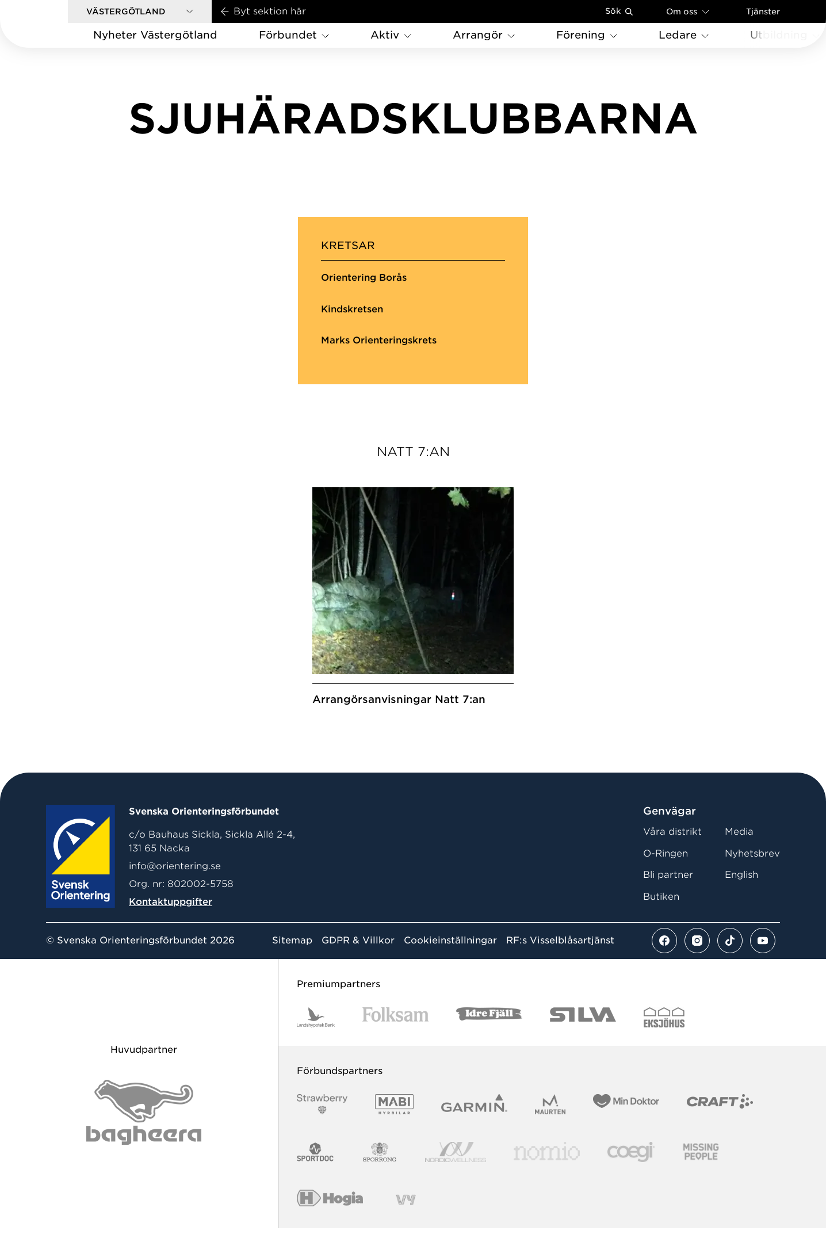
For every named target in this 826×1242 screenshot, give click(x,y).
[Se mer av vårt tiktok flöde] (730, 955)
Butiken (661, 910)
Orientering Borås (364, 277)
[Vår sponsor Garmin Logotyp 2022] (474, 1119)
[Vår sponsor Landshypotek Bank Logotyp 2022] (316, 1032)
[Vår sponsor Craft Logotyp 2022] (720, 1119)
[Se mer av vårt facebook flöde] (664, 955)
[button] (140, 11)
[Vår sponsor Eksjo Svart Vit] (664, 1032)
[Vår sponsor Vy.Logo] (405, 1214)
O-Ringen (665, 867)
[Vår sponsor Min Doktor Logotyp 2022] (626, 1119)
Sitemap (292, 955)
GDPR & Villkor (358, 955)
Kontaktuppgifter (170, 915)
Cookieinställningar (450, 955)
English (741, 889)
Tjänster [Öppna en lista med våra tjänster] (763, 11)
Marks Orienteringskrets (379, 340)
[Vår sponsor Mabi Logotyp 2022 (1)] (394, 1119)
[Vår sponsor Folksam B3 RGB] (395, 1032)
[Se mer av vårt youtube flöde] (762, 955)
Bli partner (668, 889)
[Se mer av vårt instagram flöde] (697, 955)
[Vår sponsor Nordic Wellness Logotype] (455, 1166)
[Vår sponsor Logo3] (631, 1166)
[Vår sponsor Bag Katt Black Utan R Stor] (143, 1126)
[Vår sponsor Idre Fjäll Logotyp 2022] (489, 1032)
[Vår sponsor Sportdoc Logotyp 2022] (315, 1166)
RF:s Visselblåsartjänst (560, 955)
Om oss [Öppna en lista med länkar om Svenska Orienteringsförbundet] (687, 11)
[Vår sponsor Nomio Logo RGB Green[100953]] (547, 1166)
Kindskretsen (352, 309)
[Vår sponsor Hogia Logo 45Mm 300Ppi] (330, 1214)
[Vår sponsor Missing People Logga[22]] (701, 1166)
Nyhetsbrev (752, 867)
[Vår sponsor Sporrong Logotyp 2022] (379, 1166)
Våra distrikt (672, 845)
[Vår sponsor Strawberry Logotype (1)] (322, 1119)
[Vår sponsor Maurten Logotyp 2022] (550, 1119)
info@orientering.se (175, 879)
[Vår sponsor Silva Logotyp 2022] (583, 1032)
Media (739, 845)
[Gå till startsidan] (52, 24)
